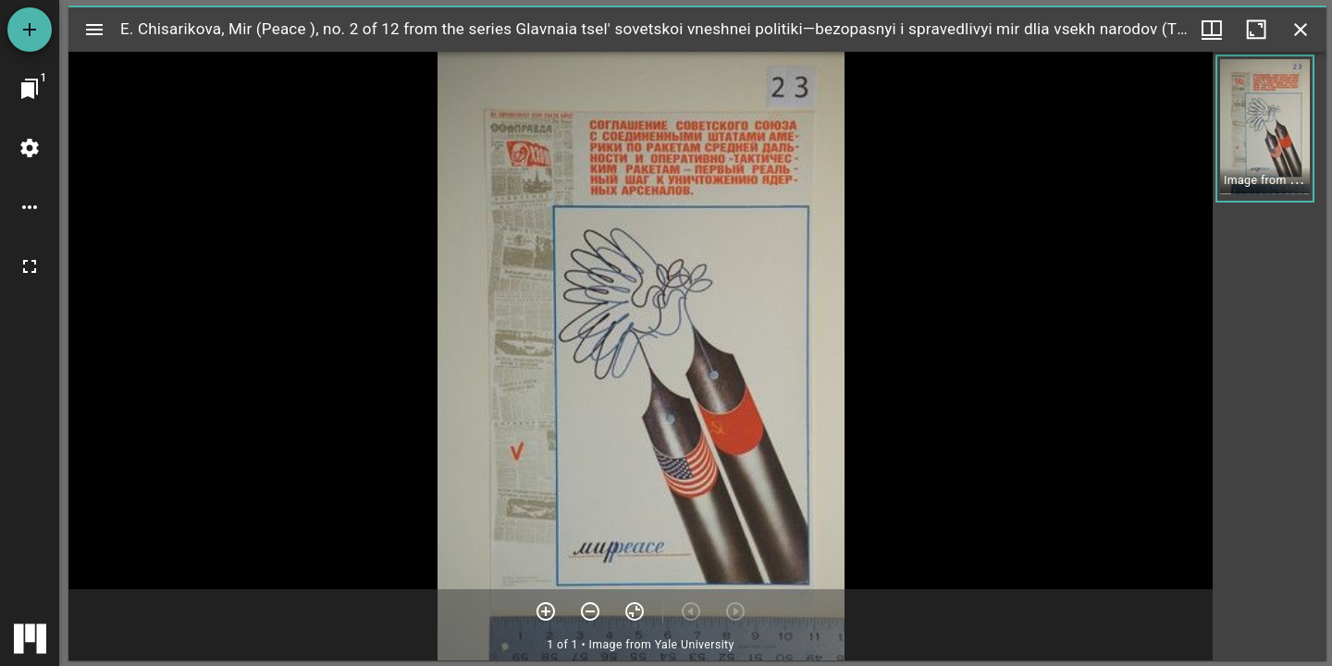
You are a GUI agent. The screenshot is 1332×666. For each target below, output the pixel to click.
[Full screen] (29, 266)
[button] (1265, 128)
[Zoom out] (590, 611)
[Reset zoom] (634, 611)
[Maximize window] (1256, 29)
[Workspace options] (29, 207)
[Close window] (1300, 29)
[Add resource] (29, 29)
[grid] (1269, 356)
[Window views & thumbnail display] (1212, 29)
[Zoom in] (546, 611)
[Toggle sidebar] (94, 29)
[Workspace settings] (29, 148)
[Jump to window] (29, 89)
